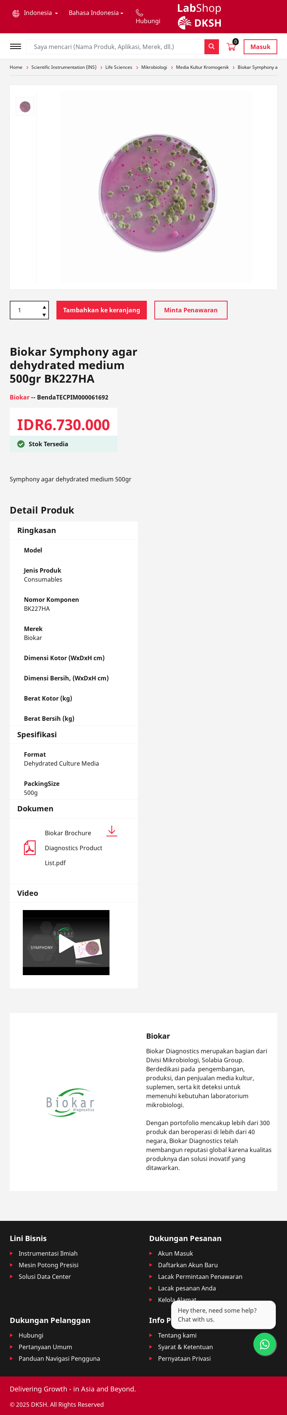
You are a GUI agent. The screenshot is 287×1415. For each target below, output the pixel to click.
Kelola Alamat (177, 1300)
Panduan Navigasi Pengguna (59, 1358)
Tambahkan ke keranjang (101, 310)
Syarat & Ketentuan (185, 1347)
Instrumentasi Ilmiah (48, 1253)
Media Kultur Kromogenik (202, 67)
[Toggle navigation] (18, 45)
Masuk (260, 47)
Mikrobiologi (154, 67)
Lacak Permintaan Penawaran (200, 1276)
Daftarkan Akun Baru (188, 1265)
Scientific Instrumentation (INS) (63, 67)
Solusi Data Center (45, 1276)
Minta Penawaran (191, 310)
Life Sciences (118, 67)
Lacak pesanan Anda (187, 1288)
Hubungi (31, 1335)
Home (16, 67)
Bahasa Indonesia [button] (94, 13)
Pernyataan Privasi (184, 1358)
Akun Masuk (175, 1253)
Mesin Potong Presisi (48, 1265)
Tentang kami (177, 1335)
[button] (35, 12)
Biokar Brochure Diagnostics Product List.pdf (81, 846)
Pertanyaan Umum (45, 1347)
